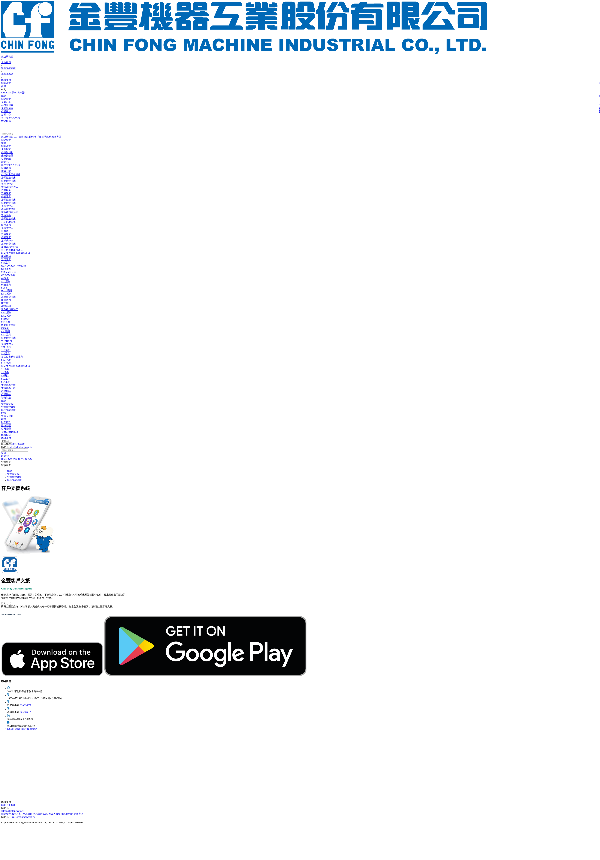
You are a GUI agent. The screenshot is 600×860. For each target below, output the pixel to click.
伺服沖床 (6, 196)
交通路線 (6, 158)
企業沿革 (6, 149)
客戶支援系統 (8, 68)
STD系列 (5, 319)
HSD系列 (6, 300)
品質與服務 (7, 152)
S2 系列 (5, 372)
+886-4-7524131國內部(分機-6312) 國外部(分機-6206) (34, 698)
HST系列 (5, 303)
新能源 (4, 231)
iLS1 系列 (6, 293)
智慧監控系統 (8, 407)
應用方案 (6, 171)
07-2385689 (25, 712)
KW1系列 (6, 312)
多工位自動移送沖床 (12, 250)
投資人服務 (7, 416)
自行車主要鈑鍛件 (10, 174)
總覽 (3, 143)
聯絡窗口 (6, 435)
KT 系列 (5, 331)
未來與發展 (7, 155)
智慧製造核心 (8, 404)
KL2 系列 (6, 334)
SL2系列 (5, 378)
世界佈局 (6, 168)
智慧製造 (6, 397)
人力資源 (6, 62)
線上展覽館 (7, 56)
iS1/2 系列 (6, 290)
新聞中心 (6, 162)
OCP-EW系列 (8, 275)
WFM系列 (6, 341)
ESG (3, 413)
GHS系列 (6, 306)
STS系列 (5, 322)
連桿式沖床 (7, 184)
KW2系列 (6, 315)
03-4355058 (25, 705)
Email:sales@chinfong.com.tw (22, 728)
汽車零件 (6, 215)
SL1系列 (5, 353)
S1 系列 (5, 369)
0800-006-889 (18, 444)
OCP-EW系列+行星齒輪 (13, 266)
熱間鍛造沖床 (8, 180)
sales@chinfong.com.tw (20, 447)
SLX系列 (5, 350)
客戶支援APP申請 (10, 165)
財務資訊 (6, 422)
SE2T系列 (6, 360)
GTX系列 (6, 269)
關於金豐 (6, 83)
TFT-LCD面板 (8, 221)
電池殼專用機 (8, 385)
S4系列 (5, 375)
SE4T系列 (6, 363)
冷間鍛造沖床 (8, 177)
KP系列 (5, 328)
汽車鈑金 (6, 190)
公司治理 (6, 428)
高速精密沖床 (8, 209)
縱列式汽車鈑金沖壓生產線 (15, 253)
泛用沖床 (6, 193)
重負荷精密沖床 (9, 187)
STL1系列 (6, 347)
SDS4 (4, 287)
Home (4, 459)
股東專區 (6, 425)
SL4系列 (5, 382)
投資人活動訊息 (9, 432)
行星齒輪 (6, 391)
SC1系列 (5, 281)
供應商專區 (7, 74)
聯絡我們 (6, 80)
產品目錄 (6, 256)
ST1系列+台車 (8, 272)
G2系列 (5, 278)
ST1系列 (5, 262)
